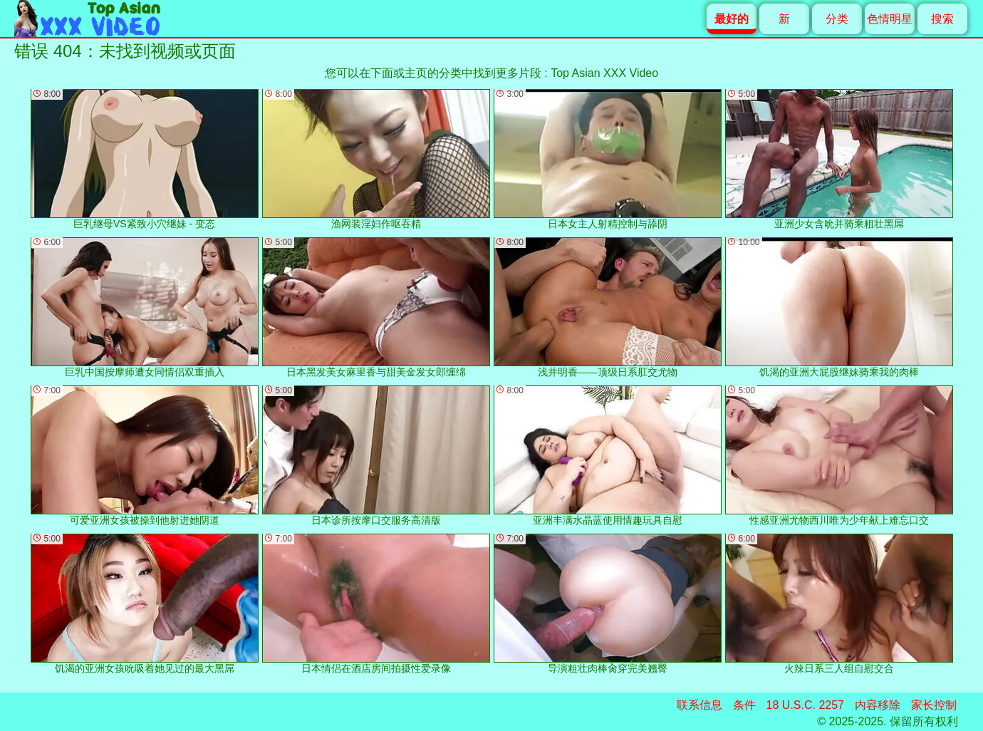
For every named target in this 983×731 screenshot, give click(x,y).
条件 (744, 705)
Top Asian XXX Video (604, 73)
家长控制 (934, 705)
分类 (837, 19)
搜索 (942, 19)
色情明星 (889, 19)
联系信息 (699, 705)
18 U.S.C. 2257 (805, 705)
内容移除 (877, 705)
